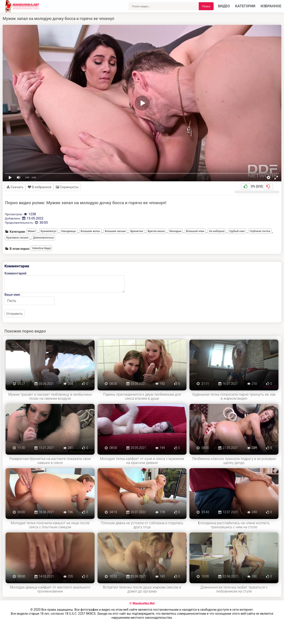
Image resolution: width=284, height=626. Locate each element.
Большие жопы (90, 231)
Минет (32, 231)
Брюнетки (136, 231)
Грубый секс (237, 231)
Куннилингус (49, 231)
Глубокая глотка (260, 231)
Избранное (271, 6)
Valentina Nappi (41, 248)
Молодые (175, 231)
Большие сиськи (115, 231)
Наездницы (68, 231)
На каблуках (216, 231)
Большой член (195, 231)
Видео (224, 6)
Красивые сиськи (17, 237)
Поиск (206, 6)
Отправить (14, 313)
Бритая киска (156, 231)
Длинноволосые (43, 237)
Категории (245, 6)
